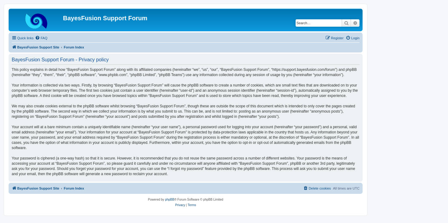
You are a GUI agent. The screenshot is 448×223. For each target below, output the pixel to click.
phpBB (169, 199)
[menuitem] (41, 38)
